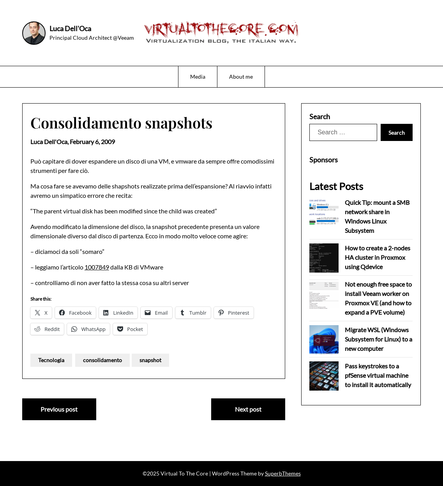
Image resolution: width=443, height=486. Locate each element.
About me (241, 76)
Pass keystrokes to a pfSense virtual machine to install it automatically (378, 375)
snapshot (150, 360)
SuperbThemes (283, 473)
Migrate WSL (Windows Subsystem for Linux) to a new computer (378, 339)
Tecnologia (51, 360)
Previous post (59, 409)
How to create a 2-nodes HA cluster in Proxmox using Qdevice (377, 257)
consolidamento (102, 360)
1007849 (97, 267)
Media (197, 76)
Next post (248, 409)
